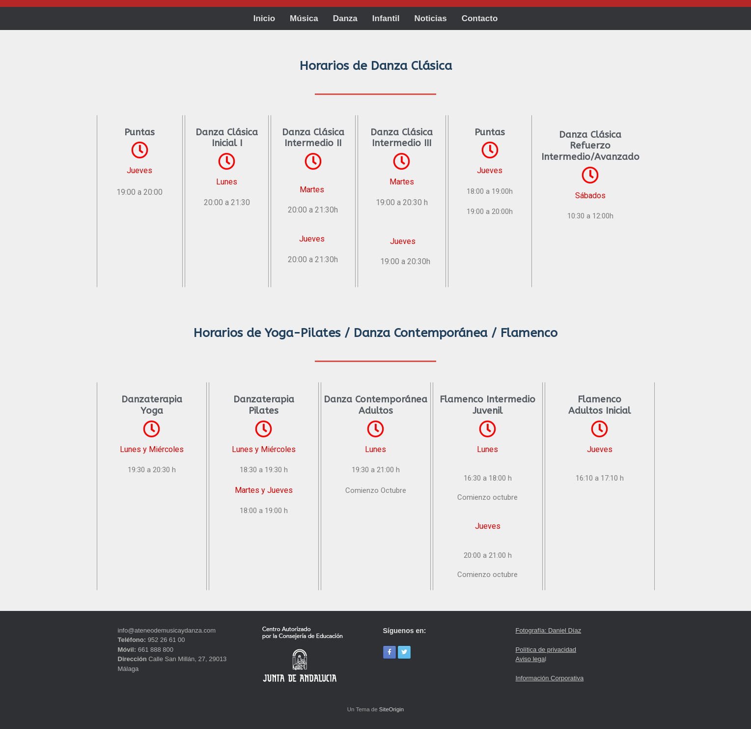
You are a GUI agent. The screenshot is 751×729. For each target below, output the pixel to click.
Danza (345, 18)
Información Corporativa (550, 678)
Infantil (386, 18)
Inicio (264, 18)
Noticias (431, 18)
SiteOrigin (391, 709)
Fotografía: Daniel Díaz (549, 630)
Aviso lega (530, 659)
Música (304, 18)
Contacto (480, 18)
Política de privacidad (546, 649)
